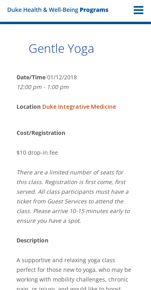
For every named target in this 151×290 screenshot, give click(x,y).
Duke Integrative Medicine (79, 106)
